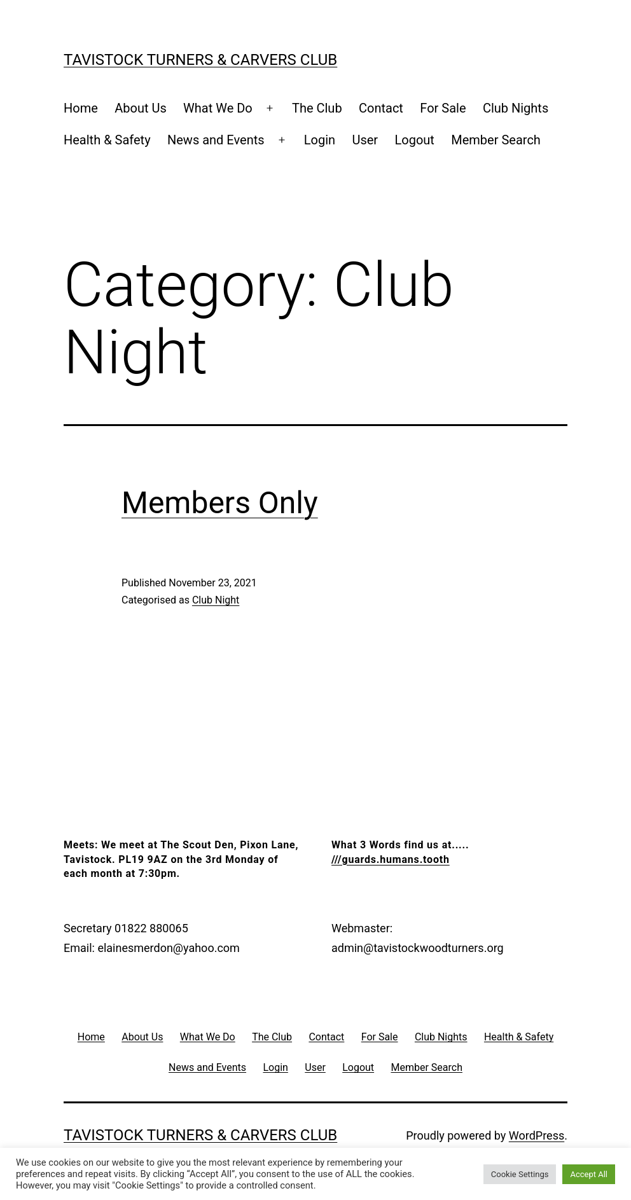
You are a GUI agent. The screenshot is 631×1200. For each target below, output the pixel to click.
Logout (414, 140)
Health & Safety (107, 140)
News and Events (216, 140)
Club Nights (515, 108)
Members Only (219, 503)
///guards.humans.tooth (390, 859)
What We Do (218, 108)
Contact (381, 108)
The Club (317, 108)
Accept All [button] (588, 1174)
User (365, 140)
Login (319, 140)
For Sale (443, 108)
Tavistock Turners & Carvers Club (200, 60)
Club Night (215, 600)
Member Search (496, 140)
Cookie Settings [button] (520, 1174)
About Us (140, 108)
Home (81, 108)
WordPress (536, 1135)
